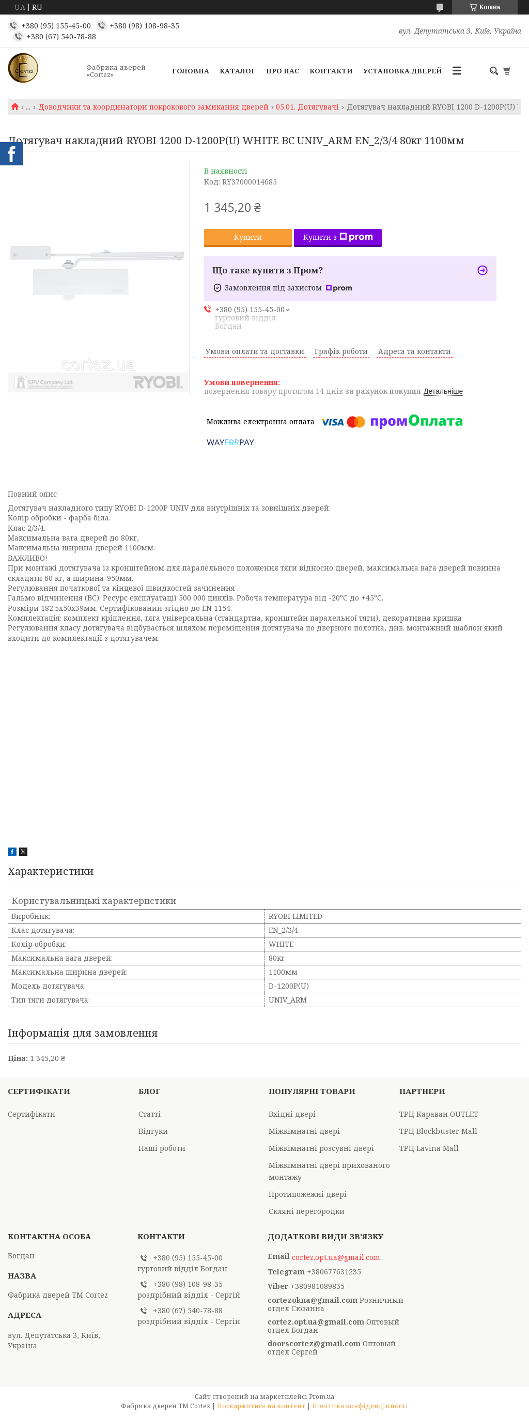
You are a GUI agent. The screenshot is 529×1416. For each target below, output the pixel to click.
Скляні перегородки (307, 1211)
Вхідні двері (292, 1114)
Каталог (238, 70)
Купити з (338, 237)
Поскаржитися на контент (261, 1406)
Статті (149, 1114)
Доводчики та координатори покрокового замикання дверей (153, 107)
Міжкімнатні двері (304, 1131)
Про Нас (282, 70)
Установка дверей (402, 70)
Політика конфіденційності (360, 1406)
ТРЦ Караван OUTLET (438, 1114)
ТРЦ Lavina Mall (429, 1148)
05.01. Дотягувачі (307, 107)
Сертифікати (31, 1114)
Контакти (331, 70)
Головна (190, 70)
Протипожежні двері (308, 1194)
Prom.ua (321, 1396)
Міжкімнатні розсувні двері (321, 1148)
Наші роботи (161, 1148)
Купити (248, 237)
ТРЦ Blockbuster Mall (438, 1131)
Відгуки (153, 1131)
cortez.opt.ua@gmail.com (336, 1257)
